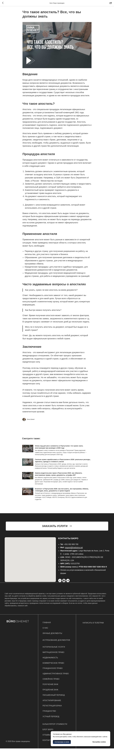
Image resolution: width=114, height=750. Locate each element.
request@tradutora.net (74, 549)
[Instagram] (64, 582)
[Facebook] (60, 582)
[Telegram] (68, 582)
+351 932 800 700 (71, 546)
